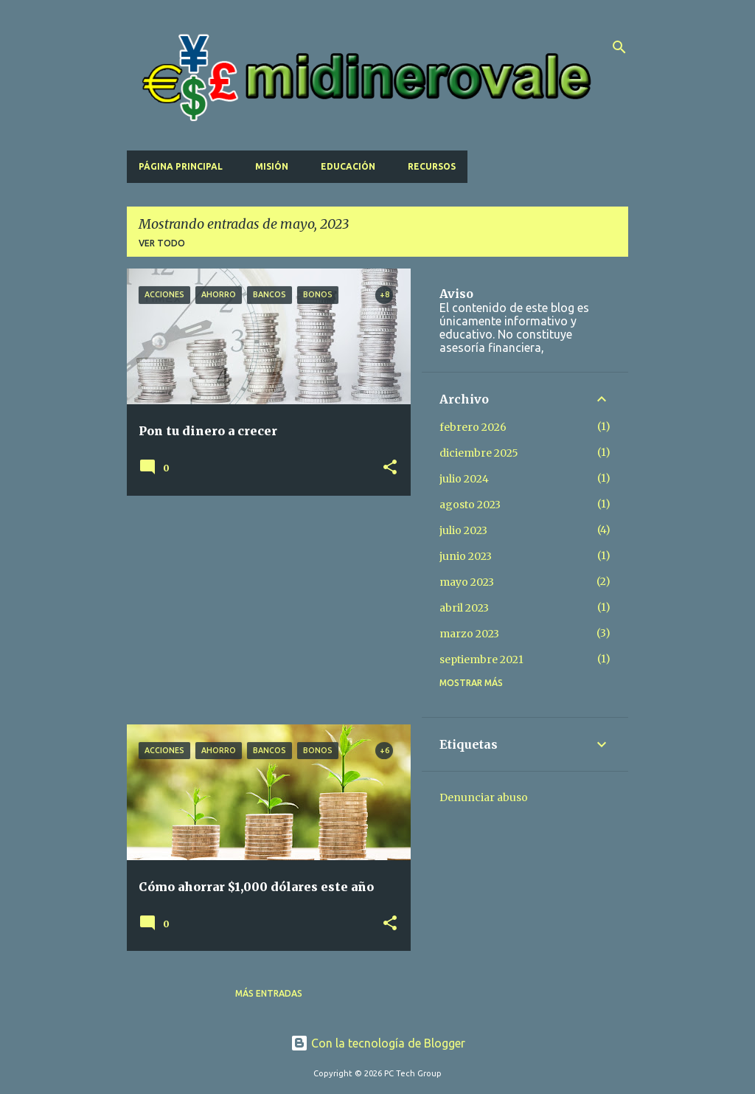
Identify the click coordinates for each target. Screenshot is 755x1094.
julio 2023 (463, 530)
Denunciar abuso (483, 797)
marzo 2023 (469, 633)
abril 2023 (464, 607)
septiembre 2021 (481, 659)
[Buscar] (619, 47)
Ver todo (162, 243)
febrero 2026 (473, 427)
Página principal (181, 166)
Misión (271, 166)
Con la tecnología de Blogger (377, 1043)
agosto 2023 (470, 504)
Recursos (432, 166)
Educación (348, 166)
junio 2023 (465, 556)
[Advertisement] (263, 610)
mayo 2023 (466, 582)
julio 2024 (464, 478)
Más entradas (268, 993)
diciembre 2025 (478, 453)
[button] (390, 468)
